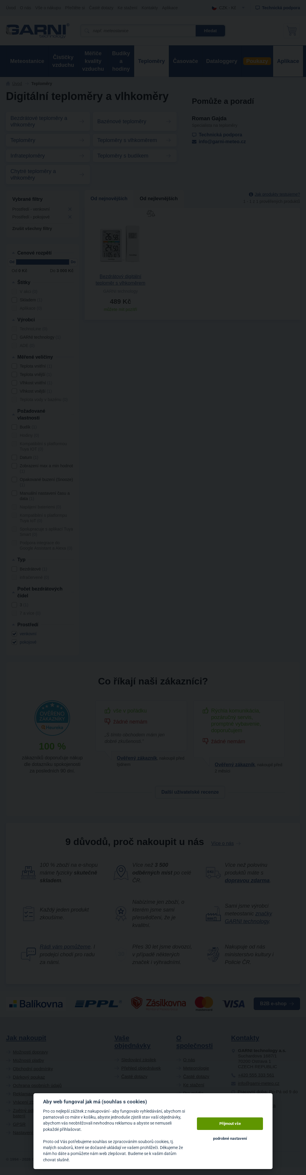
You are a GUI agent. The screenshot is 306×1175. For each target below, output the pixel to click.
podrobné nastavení (230, 1138)
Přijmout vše (230, 1123)
